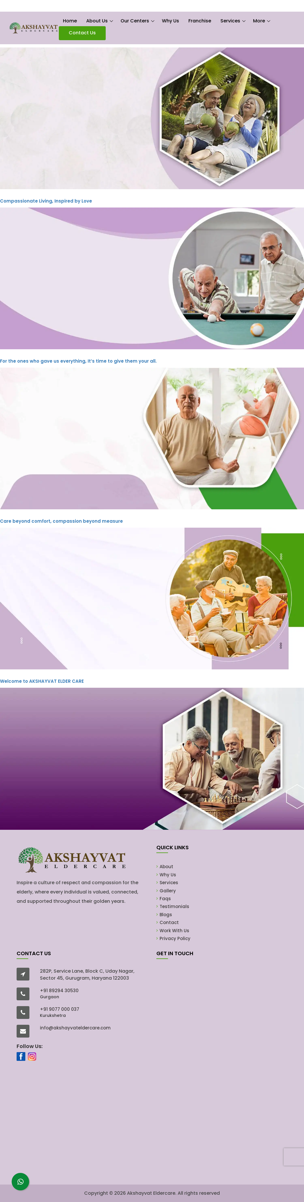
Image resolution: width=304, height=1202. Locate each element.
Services (230, 20)
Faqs (165, 899)
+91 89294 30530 (59, 991)
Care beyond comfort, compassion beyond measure (61, 521)
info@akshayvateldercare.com (75, 1028)
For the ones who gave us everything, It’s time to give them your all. (78, 361)
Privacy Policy (175, 938)
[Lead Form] (221, 1069)
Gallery (168, 891)
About (166, 867)
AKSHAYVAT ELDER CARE (42, 681)
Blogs (166, 915)
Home (70, 20)
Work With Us (174, 931)
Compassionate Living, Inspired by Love (46, 201)
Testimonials (174, 906)
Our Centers (135, 20)
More (259, 20)
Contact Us (82, 32)
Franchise (199, 20)
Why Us (170, 20)
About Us (97, 20)
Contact (169, 922)
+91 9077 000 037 (59, 1009)
